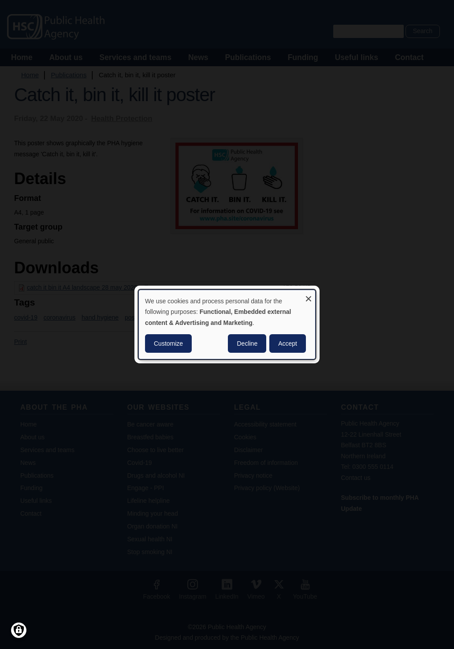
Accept (287, 343)
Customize (168, 343)
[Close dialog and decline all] (308, 295)
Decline (247, 343)
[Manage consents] (18, 630)
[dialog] (227, 324)
